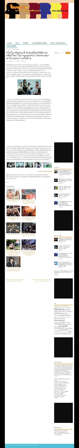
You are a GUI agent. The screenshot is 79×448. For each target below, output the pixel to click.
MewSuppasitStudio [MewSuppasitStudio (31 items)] (58, 322)
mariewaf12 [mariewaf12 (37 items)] (62, 318)
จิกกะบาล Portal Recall (64, 383)
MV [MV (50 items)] (64, 322)
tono (8, 182)
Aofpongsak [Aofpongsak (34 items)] (65, 306)
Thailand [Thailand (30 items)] (69, 330)
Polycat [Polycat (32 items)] (65, 328)
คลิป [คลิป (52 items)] (70, 332)
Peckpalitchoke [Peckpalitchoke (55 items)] (59, 328)
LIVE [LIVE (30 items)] (69, 317)
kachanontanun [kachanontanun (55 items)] (65, 315)
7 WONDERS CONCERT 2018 (13, 234)
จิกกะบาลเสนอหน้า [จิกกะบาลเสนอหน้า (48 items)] (62, 334)
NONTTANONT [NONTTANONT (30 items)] (67, 322)
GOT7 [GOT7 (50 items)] (70, 311)
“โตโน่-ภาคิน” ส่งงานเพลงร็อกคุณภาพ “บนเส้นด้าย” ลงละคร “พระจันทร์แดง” (28, 219)
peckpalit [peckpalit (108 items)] (63, 326)
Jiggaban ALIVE (62, 387)
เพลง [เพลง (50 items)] (69, 334)
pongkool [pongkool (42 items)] (70, 328)
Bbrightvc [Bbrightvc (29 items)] (61, 307)
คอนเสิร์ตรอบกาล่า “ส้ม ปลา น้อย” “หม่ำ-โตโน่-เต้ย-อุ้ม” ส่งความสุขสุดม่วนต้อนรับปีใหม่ (28, 202)
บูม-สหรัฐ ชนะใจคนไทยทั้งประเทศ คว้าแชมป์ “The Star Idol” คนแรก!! (13, 219)
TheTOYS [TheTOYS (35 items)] (56, 332)
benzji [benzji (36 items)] (69, 307)
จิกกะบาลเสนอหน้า (11, 46)
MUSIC (17, 43)
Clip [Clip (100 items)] (62, 309)
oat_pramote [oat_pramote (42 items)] (67, 324)
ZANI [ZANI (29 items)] (68, 332)
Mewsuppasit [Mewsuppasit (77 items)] (59, 320)
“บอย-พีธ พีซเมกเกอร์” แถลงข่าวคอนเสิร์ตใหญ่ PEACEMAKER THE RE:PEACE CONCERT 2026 (65, 203)
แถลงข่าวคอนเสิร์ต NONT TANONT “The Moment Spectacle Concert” (64, 195)
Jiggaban (62, 396)
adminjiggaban (10, 61)
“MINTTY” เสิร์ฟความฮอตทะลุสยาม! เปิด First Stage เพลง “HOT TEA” (64, 188)
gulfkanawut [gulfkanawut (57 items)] (58, 313)
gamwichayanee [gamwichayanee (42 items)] (58, 311)
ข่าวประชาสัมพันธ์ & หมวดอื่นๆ (39, 43)
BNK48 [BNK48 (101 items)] (57, 309)
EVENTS (9, 43)
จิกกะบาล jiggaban (63, 381)
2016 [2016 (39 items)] (55, 306)
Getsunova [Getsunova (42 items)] (65, 311)
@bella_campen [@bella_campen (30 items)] (60, 306)
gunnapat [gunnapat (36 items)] (65, 313)
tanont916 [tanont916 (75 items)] (63, 330)
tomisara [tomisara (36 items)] (60, 332)
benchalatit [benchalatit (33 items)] (65, 307)
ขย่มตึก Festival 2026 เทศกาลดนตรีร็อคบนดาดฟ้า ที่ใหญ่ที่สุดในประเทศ (65, 180)
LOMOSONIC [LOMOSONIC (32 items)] (56, 318)
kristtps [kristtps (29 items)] (67, 317)
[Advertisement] (39, 31)
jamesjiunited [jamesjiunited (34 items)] (57, 315)
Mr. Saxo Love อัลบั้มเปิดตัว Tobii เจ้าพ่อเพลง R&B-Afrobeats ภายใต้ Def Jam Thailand (63, 272)
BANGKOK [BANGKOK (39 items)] (56, 307)
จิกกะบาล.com (63, 395)
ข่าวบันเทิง (25, 43)
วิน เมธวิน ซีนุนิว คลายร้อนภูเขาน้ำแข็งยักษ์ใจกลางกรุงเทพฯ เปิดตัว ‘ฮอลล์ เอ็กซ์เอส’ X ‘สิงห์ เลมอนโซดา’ (65, 172)
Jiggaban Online (62, 388)
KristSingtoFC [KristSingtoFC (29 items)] (63, 317)
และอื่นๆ (56, 398)
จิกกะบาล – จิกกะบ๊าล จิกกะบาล (57, 43)
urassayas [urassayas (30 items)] (65, 332)
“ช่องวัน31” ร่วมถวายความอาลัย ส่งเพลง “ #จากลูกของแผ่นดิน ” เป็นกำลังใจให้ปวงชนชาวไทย (13, 269)
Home (7, 1)
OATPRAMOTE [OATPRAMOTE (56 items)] (59, 324)
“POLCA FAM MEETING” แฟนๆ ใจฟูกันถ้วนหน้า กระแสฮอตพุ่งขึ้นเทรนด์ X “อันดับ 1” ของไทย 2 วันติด (65, 264)
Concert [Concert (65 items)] (68, 310)
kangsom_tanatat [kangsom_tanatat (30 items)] (57, 317)
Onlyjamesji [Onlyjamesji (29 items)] (56, 326)
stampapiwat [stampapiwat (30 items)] (56, 330)
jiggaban (62, 389)
